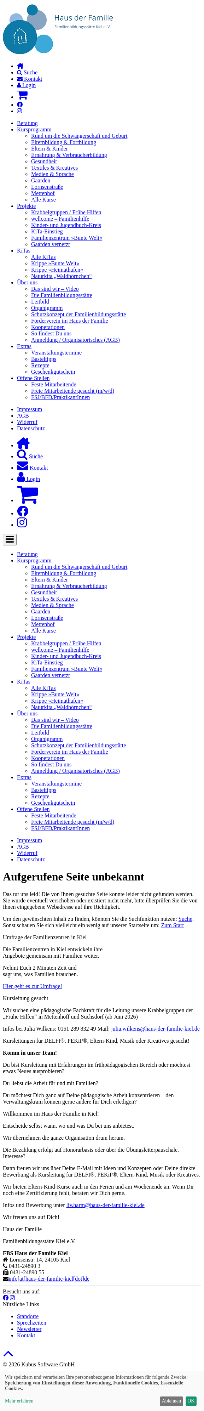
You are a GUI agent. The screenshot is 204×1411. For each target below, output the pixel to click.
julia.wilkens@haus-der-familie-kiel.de (155, 1029)
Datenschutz (31, 428)
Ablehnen (171, 1401)
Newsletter (29, 1329)
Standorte (28, 1316)
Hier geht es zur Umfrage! (32, 986)
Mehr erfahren (19, 1401)
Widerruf (27, 422)
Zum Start (172, 925)
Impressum (29, 409)
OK (190, 1401)
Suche (185, 919)
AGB (23, 416)
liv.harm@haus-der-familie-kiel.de (105, 1205)
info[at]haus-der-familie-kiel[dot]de (48, 1279)
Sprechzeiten (31, 1323)
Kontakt (26, 1335)
